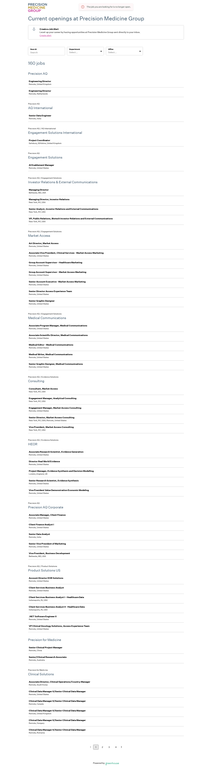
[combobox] (69, 52)
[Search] (46, 53)
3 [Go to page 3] (109, 747)
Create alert (45, 35)
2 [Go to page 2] (102, 747)
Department (74, 49)
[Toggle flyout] (101, 51)
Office (110, 49)
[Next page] (121, 747)
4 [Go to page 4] (116, 747)
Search (33, 49)
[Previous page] (90, 747)
